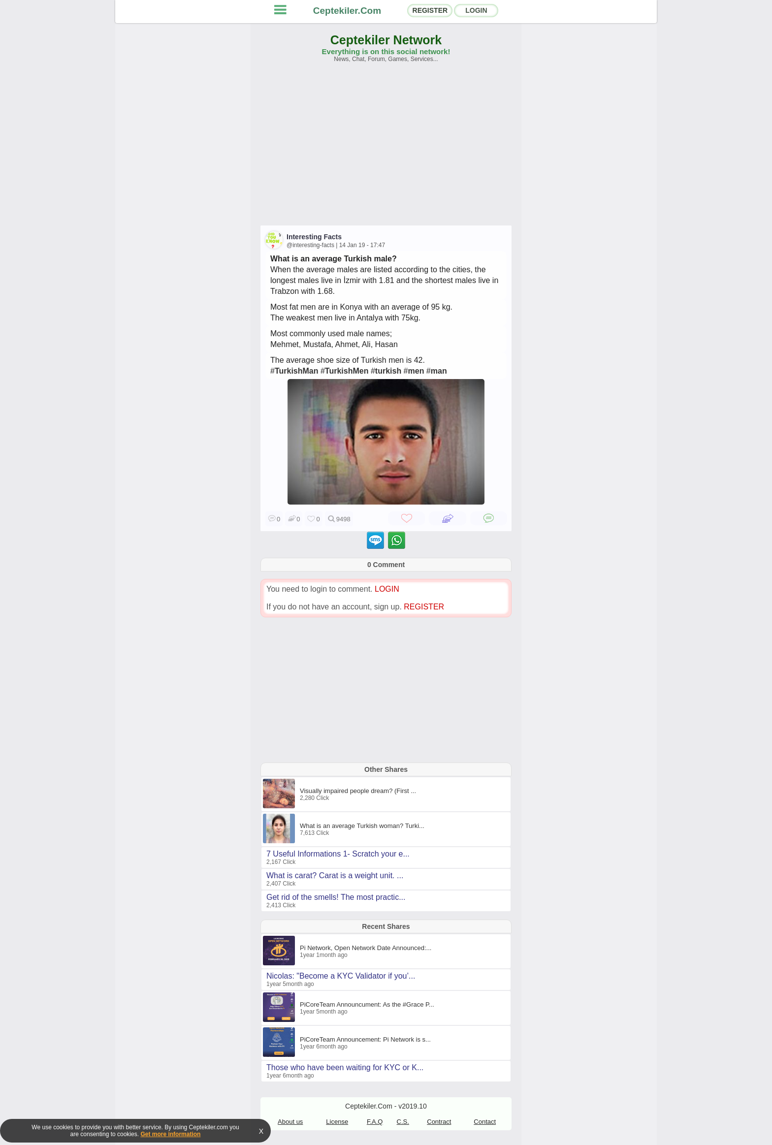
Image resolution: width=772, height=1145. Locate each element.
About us (290, 1121)
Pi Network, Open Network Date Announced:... (365, 948)
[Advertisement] (386, 149)
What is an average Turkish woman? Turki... (362, 825)
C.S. (403, 1121)
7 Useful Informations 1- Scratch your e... (338, 854)
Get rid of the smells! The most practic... (335, 897)
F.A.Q (375, 1121)
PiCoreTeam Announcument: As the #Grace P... (367, 1004)
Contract (439, 1121)
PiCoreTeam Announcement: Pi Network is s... (365, 1039)
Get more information (170, 1134)
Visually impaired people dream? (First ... (358, 791)
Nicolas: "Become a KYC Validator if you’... (340, 976)
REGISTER (430, 10)
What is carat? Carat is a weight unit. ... (334, 875)
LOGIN (476, 10)
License (337, 1121)
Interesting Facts (314, 237)
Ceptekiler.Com (347, 10)
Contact (485, 1121)
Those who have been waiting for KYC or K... (344, 1067)
